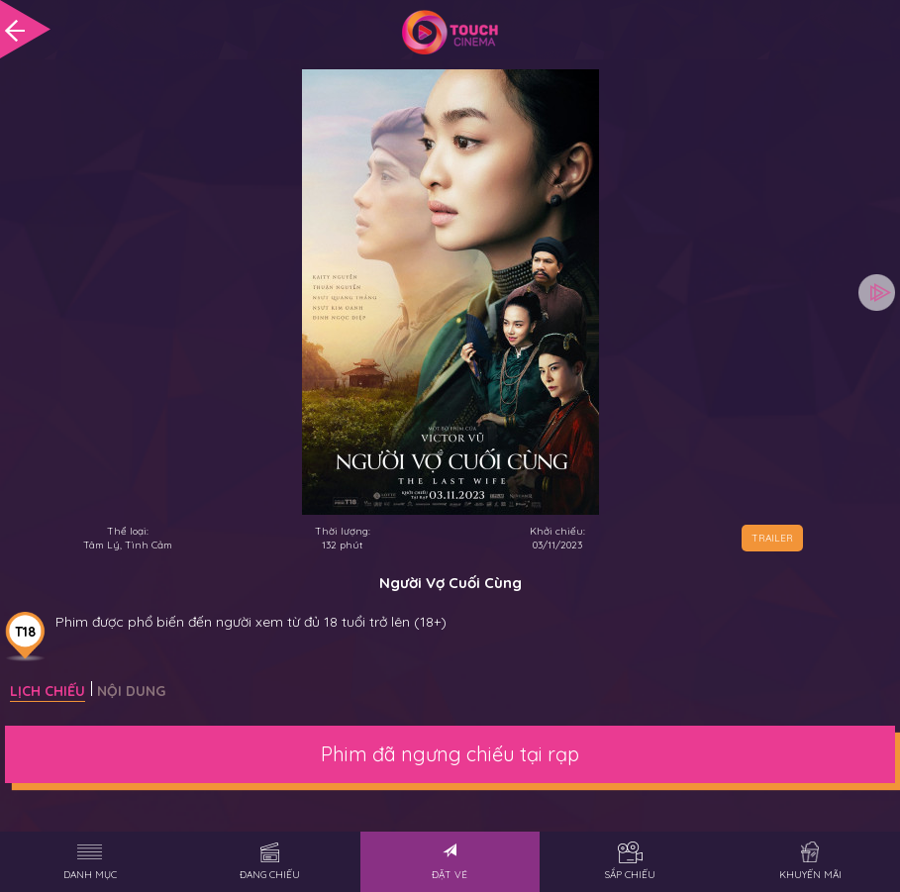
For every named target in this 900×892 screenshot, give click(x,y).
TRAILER (772, 538)
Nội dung (131, 691)
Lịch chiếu (47, 691)
